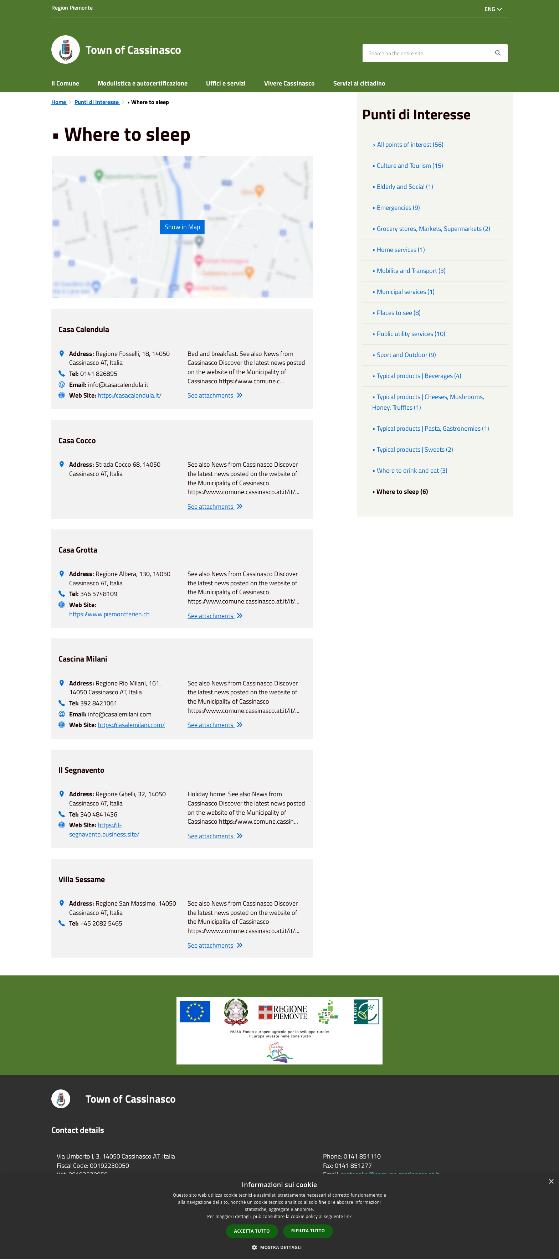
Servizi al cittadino (359, 83)
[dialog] (279, 1216)
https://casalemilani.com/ (131, 725)
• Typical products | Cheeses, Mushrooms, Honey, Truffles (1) (428, 402)
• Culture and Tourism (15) (407, 165)
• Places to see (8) (396, 312)
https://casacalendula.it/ (129, 395)
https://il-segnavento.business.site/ (104, 829)
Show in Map (182, 227)
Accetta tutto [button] (252, 1231)
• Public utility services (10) (408, 333)
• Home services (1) (398, 249)
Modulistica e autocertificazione (143, 83)
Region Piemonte (72, 7)
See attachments (215, 395)
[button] (279, 1247)
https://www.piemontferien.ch (109, 614)
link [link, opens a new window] (348, 1216)
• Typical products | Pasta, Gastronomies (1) (430, 428)
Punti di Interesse (97, 102)
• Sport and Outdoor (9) (404, 354)
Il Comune (65, 83)
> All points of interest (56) (407, 144)
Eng (493, 9)
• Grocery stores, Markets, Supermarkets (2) (431, 228)
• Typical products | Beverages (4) (416, 375)
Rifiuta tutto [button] (308, 1231)
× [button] (551, 1182)
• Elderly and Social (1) (402, 186)
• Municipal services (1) (403, 291)
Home (59, 102)
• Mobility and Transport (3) (409, 270)
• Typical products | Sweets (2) (412, 449)
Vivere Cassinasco (289, 83)
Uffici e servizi (226, 83)
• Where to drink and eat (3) (409, 470)
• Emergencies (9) (396, 207)
